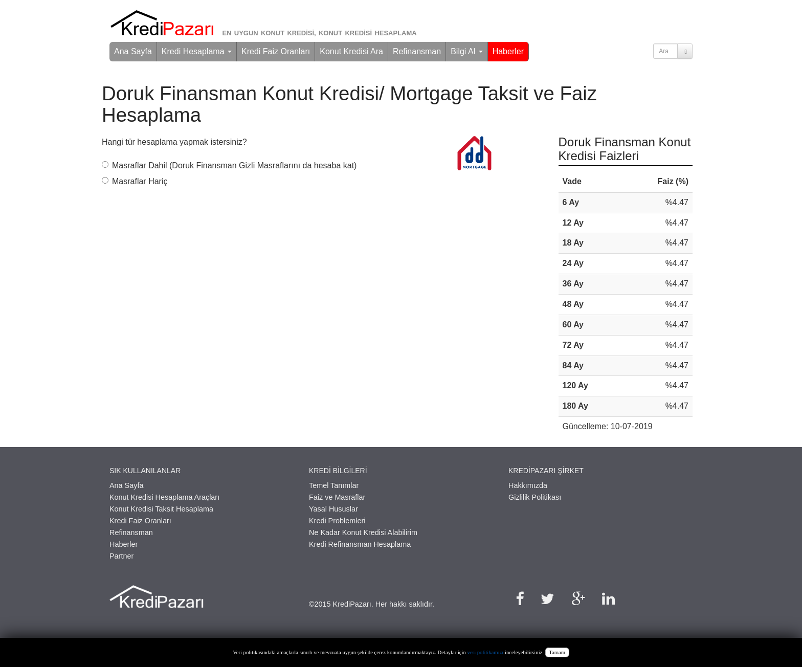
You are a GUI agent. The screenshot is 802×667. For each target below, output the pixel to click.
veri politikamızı (485, 652)
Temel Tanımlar (334, 485)
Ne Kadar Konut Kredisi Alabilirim (363, 532)
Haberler (508, 51)
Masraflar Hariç (134, 181)
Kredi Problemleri (337, 521)
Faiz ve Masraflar (337, 497)
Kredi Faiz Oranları (275, 51)
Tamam (557, 652)
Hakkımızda (527, 485)
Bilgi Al (466, 51)
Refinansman (417, 51)
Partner (121, 556)
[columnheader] (592, 182)
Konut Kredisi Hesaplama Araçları (164, 497)
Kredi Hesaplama (197, 51)
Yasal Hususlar (333, 509)
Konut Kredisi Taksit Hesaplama (161, 509)
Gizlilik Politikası (534, 497)
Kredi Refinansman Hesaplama (360, 544)
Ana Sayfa (133, 51)
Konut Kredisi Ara (351, 51)
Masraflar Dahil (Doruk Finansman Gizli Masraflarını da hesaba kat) (229, 165)
